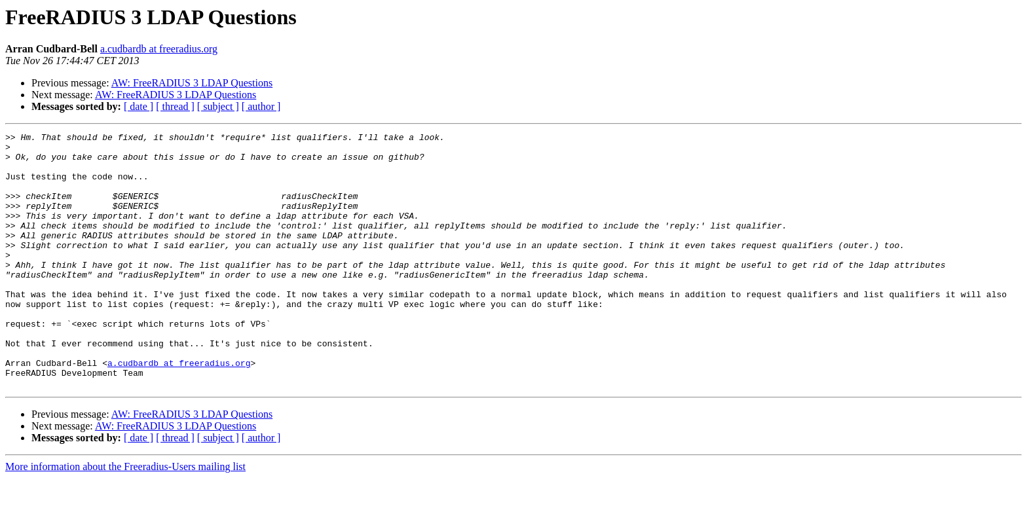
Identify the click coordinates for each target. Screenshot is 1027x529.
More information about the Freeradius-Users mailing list (125, 517)
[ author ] (261, 106)
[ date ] (138, 106)
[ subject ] (218, 106)
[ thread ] (175, 106)
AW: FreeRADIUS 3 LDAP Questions (191, 82)
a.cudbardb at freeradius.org (158, 48)
